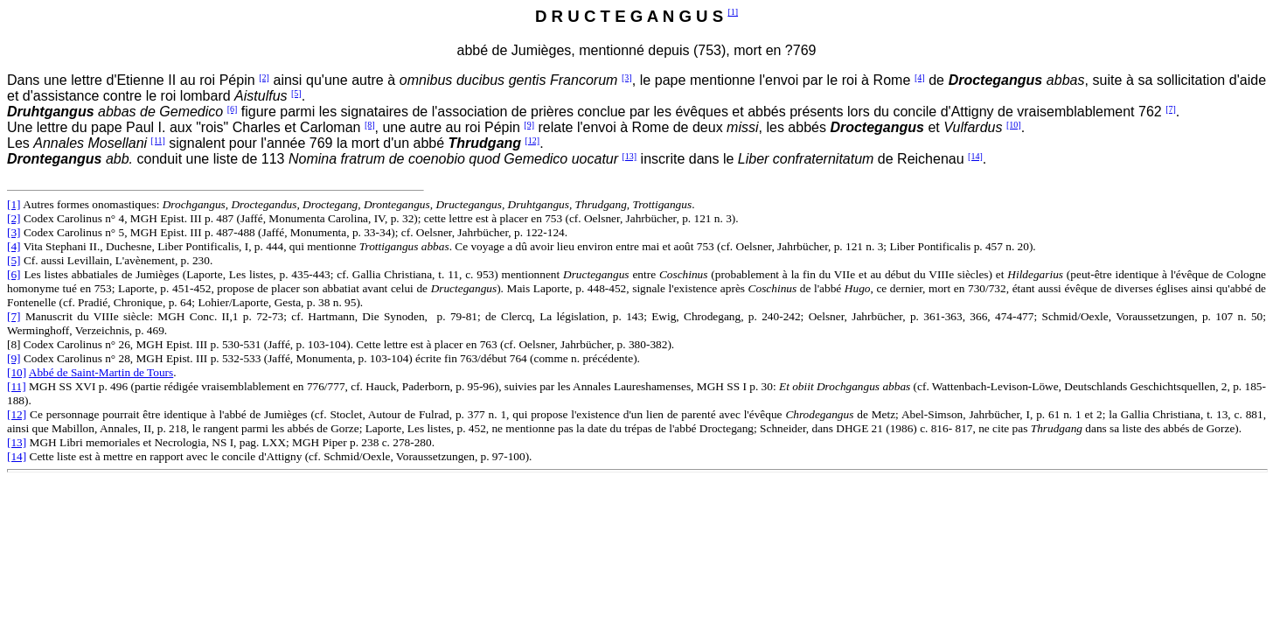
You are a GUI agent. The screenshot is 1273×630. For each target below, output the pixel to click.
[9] (529, 125)
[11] (158, 140)
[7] (1170, 109)
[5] (296, 93)
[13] (630, 156)
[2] (264, 77)
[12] (532, 140)
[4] (920, 77)
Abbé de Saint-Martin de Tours (101, 372)
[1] (732, 12)
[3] (627, 77)
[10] (1013, 125)
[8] (370, 125)
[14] (975, 156)
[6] (232, 109)
